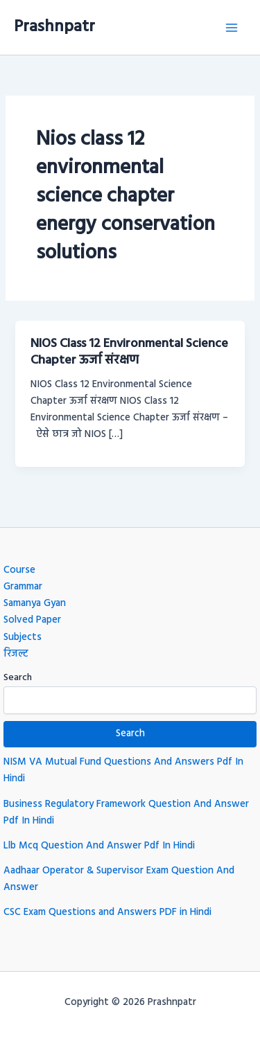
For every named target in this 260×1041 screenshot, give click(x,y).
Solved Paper (32, 620)
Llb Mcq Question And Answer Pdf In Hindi (99, 846)
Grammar (22, 587)
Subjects (22, 638)
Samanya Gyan (34, 604)
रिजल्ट (15, 654)
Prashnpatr (54, 27)
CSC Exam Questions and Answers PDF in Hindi (107, 912)
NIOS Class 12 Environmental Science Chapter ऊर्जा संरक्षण (129, 352)
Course (19, 570)
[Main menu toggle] (231, 27)
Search (17, 678)
